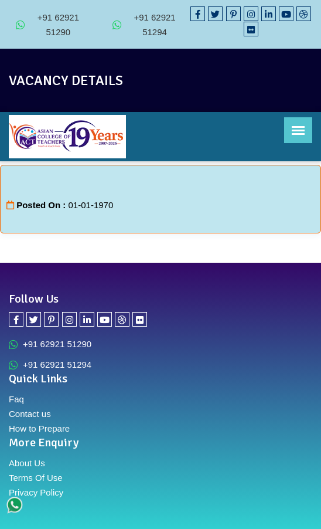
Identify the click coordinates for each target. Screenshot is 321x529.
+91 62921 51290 (47, 24)
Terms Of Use (36, 478)
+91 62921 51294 (144, 24)
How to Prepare (39, 428)
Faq (16, 399)
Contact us (30, 414)
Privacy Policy (36, 492)
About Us (27, 463)
